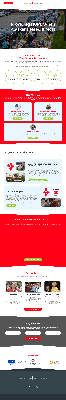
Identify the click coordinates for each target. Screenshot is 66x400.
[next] (62, 362)
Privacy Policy (33, 395)
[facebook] (60, 3)
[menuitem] (9, 6)
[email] (57, 3)
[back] (4, 362)
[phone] (62, 3)
